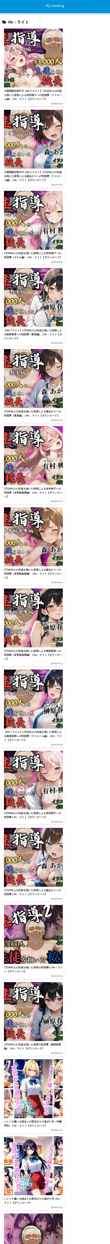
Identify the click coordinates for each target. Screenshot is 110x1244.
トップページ (55, 1234)
